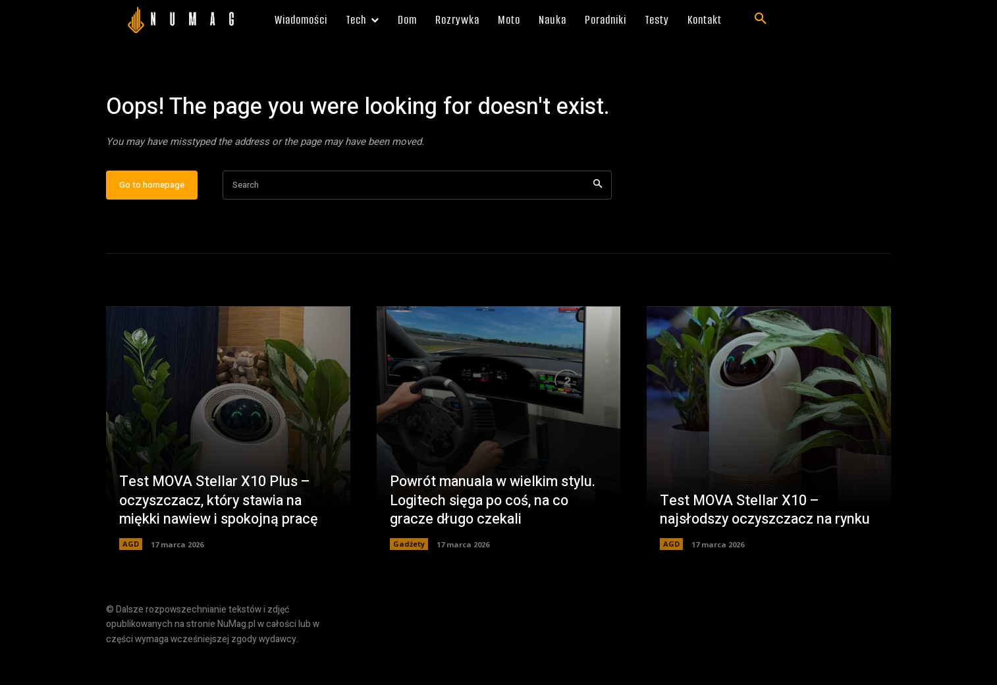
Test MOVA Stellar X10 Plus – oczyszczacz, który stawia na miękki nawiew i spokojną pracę (220, 537)
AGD (130, 582)
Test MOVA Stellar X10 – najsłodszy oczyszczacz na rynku (750, 537)
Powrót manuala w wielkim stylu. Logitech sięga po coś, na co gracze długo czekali (495, 537)
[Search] (597, 223)
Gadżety (409, 582)
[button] (760, 19)
